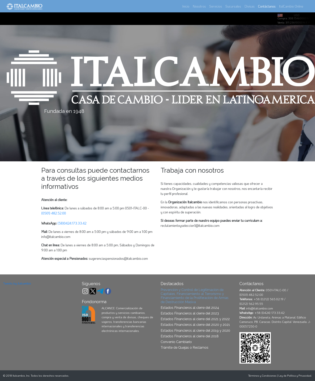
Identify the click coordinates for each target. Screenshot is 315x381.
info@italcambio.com (55, 236)
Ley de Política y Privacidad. (295, 375)
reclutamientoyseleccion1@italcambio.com (190, 225)
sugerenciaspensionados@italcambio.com (118, 258)
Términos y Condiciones (262, 375)
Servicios (215, 6)
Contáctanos (267, 6)
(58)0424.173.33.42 (72, 223)
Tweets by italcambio (17, 283)
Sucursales (233, 6)
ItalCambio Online (291, 6)
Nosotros (199, 6)
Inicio (185, 6)
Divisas (249, 6)
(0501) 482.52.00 (53, 213)
